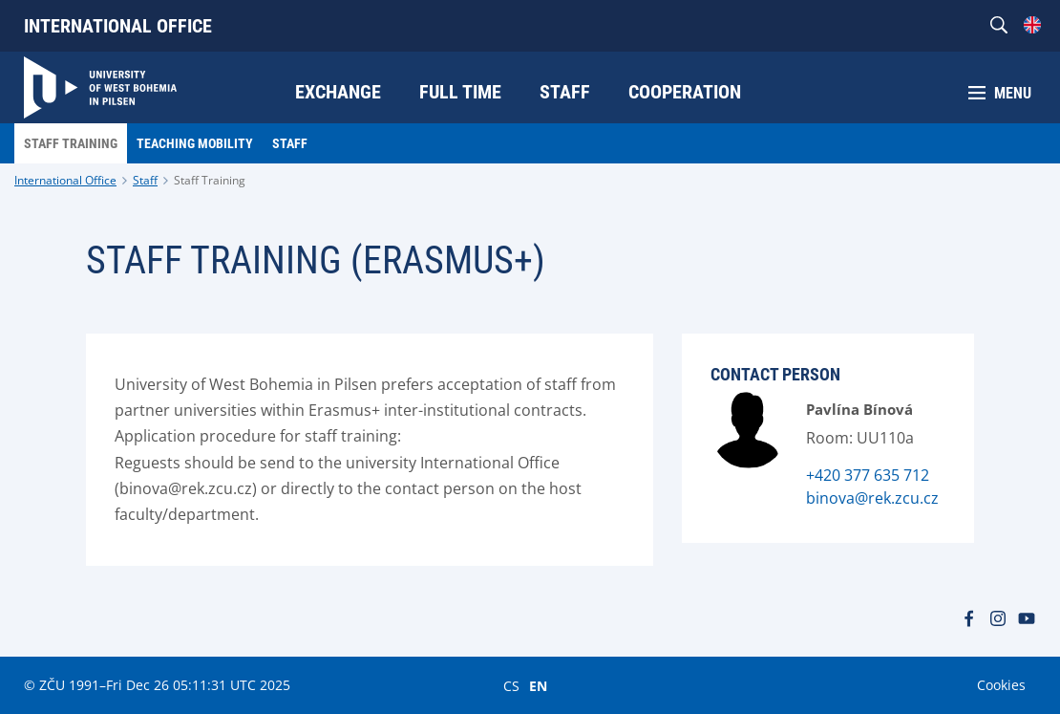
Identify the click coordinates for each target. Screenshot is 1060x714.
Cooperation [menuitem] (684, 91)
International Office (118, 25)
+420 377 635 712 (867, 475)
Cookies (1001, 685)
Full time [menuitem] (460, 91)
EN (538, 685)
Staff (145, 180)
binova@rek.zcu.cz (872, 497)
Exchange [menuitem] (338, 91)
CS (511, 685)
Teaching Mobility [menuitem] (195, 143)
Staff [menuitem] (565, 91)
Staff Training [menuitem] (70, 143)
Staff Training (209, 180)
